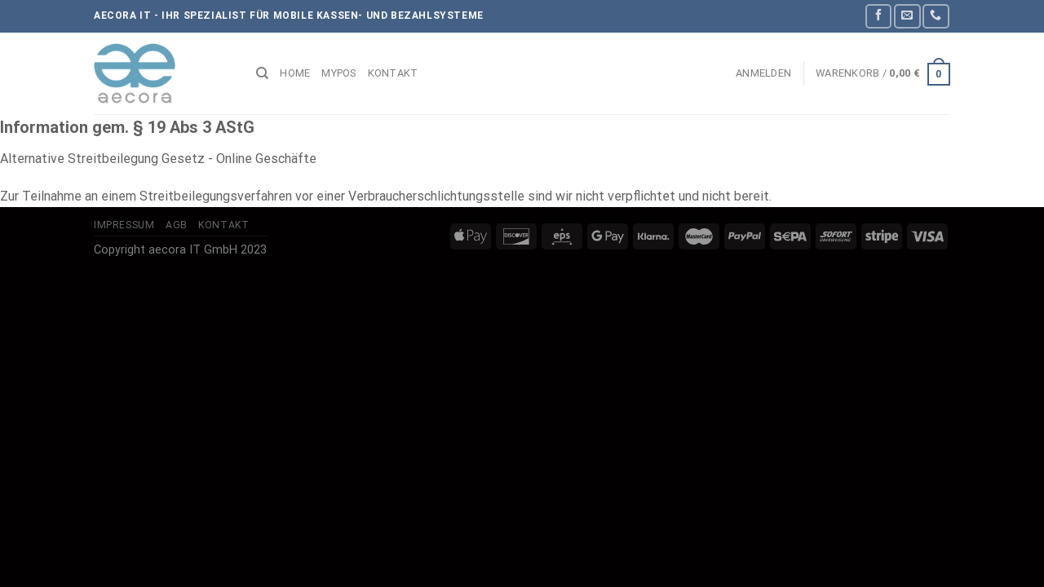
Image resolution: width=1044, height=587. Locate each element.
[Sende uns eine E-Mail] (907, 16)
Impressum (124, 225)
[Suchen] (262, 73)
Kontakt (393, 73)
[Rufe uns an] (935, 16)
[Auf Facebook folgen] (878, 16)
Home (295, 73)
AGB (177, 225)
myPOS (338, 73)
